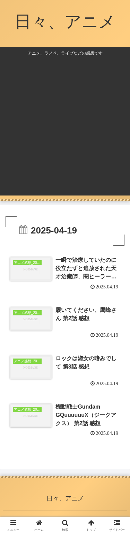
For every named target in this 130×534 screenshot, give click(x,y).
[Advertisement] (65, 124)
